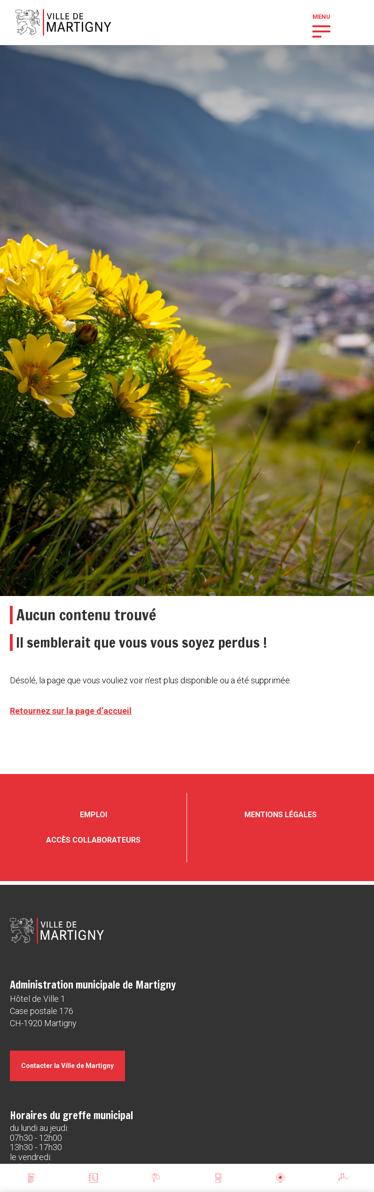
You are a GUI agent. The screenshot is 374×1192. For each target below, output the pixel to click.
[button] (321, 30)
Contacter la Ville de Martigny (67, 1065)
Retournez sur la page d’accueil (71, 711)
